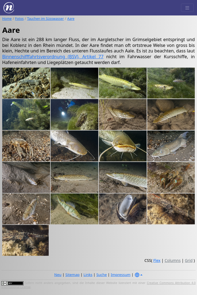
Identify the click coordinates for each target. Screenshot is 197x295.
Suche (101, 274)
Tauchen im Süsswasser (45, 18)
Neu (57, 274)
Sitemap (72, 274)
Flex (156, 260)
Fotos (19, 18)
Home (7, 18)
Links (88, 274)
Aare (70, 18)
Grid (189, 260)
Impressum (120, 274)
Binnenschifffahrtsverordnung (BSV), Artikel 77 (52, 57)
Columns (173, 260)
